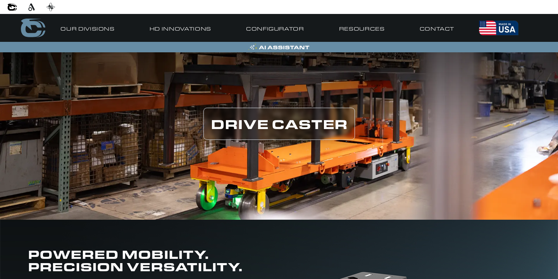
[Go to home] (33, 28)
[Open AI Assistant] (279, 47)
